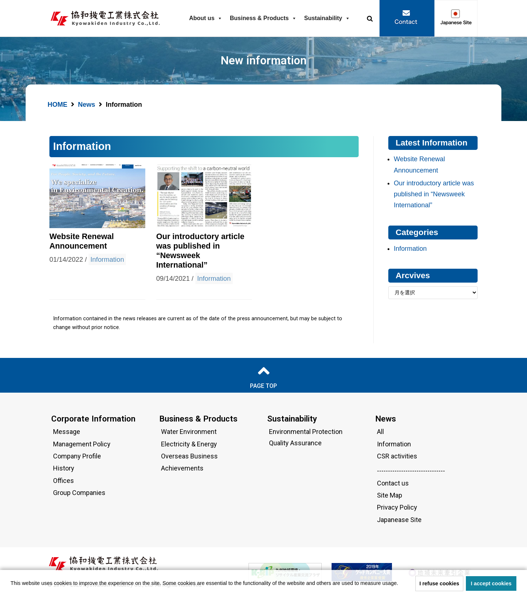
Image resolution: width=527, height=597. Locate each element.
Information (107, 259)
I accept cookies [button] (491, 583)
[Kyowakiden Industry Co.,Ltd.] (107, 18)
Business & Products (263, 18)
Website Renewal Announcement (81, 241)
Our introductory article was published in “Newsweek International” (434, 194)
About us (206, 18)
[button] (370, 18)
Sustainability (327, 18)
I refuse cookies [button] (439, 583)
